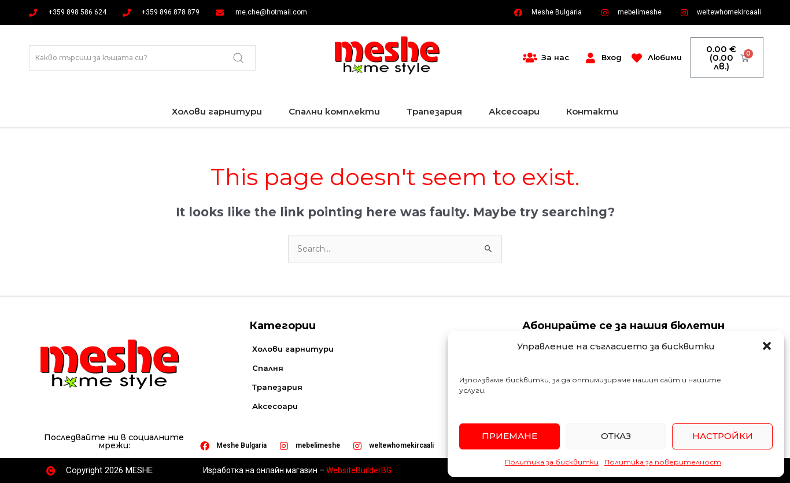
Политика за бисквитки (552, 462)
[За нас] (530, 58)
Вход (611, 57)
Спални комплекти (334, 111)
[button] (767, 346)
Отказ (616, 435)
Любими (665, 57)
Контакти (592, 111)
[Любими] (637, 58)
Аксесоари (514, 111)
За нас (555, 57)
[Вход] (590, 58)
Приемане (509, 435)
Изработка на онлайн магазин (260, 470)
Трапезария (434, 111)
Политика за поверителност (662, 462)
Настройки (722, 435)
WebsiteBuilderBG (359, 470)
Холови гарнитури (217, 111)
